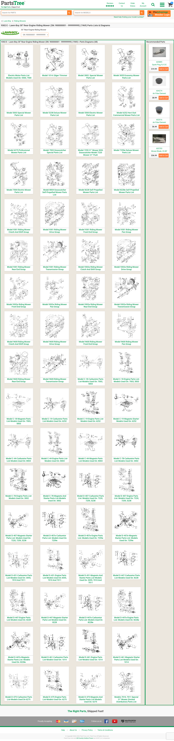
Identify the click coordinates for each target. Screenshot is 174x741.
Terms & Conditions (105, 730)
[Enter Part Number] (34, 12)
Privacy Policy (87, 730)
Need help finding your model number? (129, 17)
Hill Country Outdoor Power (84, 738)
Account (143, 4)
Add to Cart (163, 69)
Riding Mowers (20, 21)
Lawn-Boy (7, 21)
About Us (73, 730)
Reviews (110, 4)
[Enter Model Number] (107, 12)
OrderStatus (132, 4)
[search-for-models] (142, 12)
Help (63, 730)
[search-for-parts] (69, 12)
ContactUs (122, 4)
